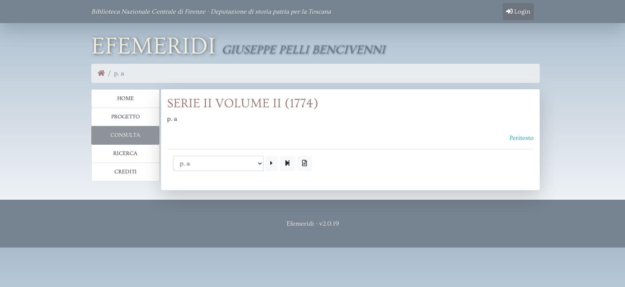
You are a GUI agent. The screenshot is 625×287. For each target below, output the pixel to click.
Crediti (125, 172)
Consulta (125, 135)
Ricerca (125, 153)
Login (518, 11)
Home (125, 98)
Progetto (125, 117)
